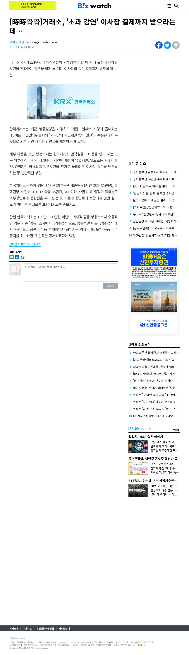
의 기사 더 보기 (25, 244)
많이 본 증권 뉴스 (139, 344)
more (176, 429)
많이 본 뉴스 (137, 163)
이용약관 (27, 628)
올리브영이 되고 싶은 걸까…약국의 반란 (158, 200)
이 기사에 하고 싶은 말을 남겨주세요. (70, 272)
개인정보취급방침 (45, 628)
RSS (141, 645)
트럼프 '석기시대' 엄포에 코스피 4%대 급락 (160, 402)
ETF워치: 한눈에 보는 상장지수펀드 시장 (156, 480)
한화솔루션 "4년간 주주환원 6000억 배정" (159, 179)
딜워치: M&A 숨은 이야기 (145, 436)
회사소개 (13, 628)
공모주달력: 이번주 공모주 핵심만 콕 (153, 458)
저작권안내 (64, 628)
